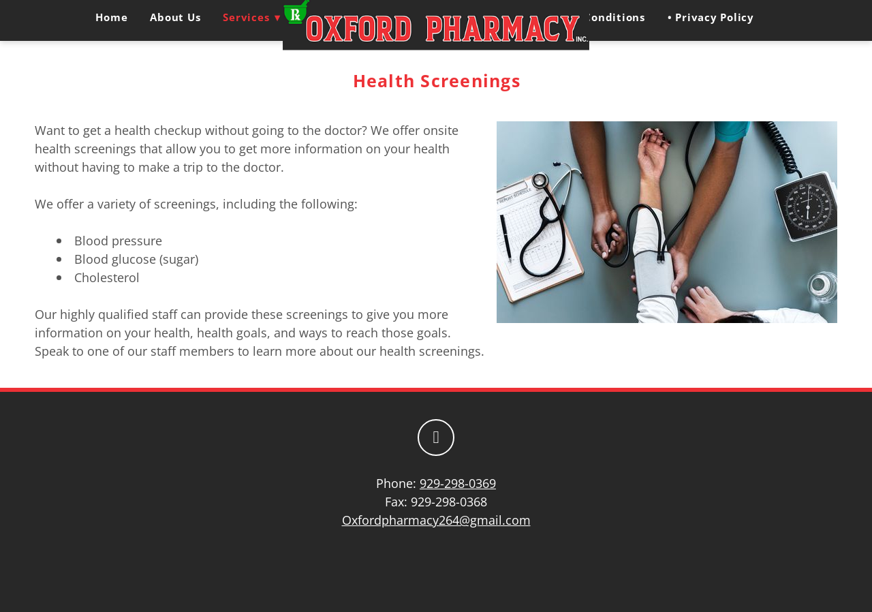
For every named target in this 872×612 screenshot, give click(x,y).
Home (111, 17)
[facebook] (436, 437)
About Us (175, 17)
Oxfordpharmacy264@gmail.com (436, 520)
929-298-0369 (458, 483)
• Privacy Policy (711, 17)
